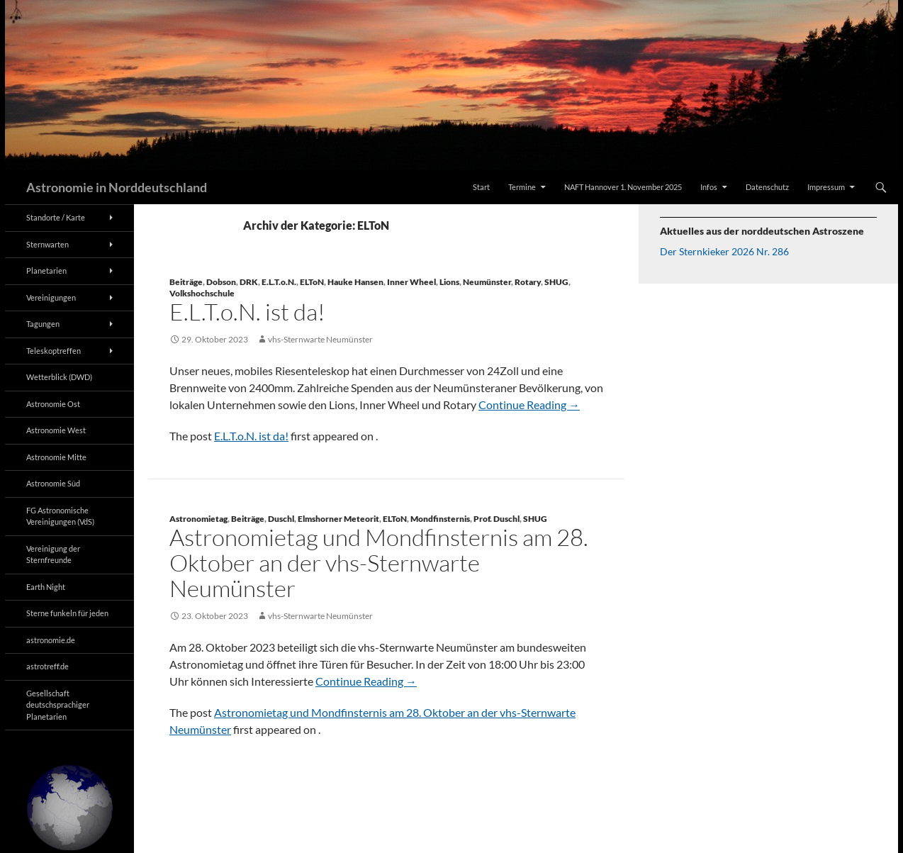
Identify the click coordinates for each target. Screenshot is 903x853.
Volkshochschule (202, 293)
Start (481, 186)
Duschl (281, 518)
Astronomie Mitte (56, 457)
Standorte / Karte (55, 217)
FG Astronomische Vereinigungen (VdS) (60, 516)
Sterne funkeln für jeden (67, 613)
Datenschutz (767, 186)
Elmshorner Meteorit (338, 518)
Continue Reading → (529, 404)
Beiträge (186, 282)
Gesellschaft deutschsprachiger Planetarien (57, 704)
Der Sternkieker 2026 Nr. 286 (724, 251)
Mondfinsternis (440, 518)
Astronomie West (56, 430)
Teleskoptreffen (53, 350)
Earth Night (45, 586)
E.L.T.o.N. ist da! (247, 311)
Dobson (221, 282)
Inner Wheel (411, 282)
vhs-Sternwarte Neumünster (320, 339)
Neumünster (487, 282)
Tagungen (43, 323)
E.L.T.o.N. (279, 282)
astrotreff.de (47, 666)
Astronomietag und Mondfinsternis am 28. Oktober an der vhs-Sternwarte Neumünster (378, 563)
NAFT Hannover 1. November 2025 (623, 186)
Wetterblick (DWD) (59, 376)
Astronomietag (198, 518)
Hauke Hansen (355, 282)
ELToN (312, 282)
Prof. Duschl (496, 518)
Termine (522, 186)
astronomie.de (50, 640)
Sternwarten (47, 244)
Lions (449, 282)
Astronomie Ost (53, 403)
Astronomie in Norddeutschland (116, 187)
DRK (249, 282)
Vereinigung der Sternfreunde (53, 554)
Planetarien (46, 270)
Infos (708, 186)
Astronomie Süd (53, 483)
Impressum (826, 186)
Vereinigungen (51, 297)
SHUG (556, 282)
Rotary (528, 282)
